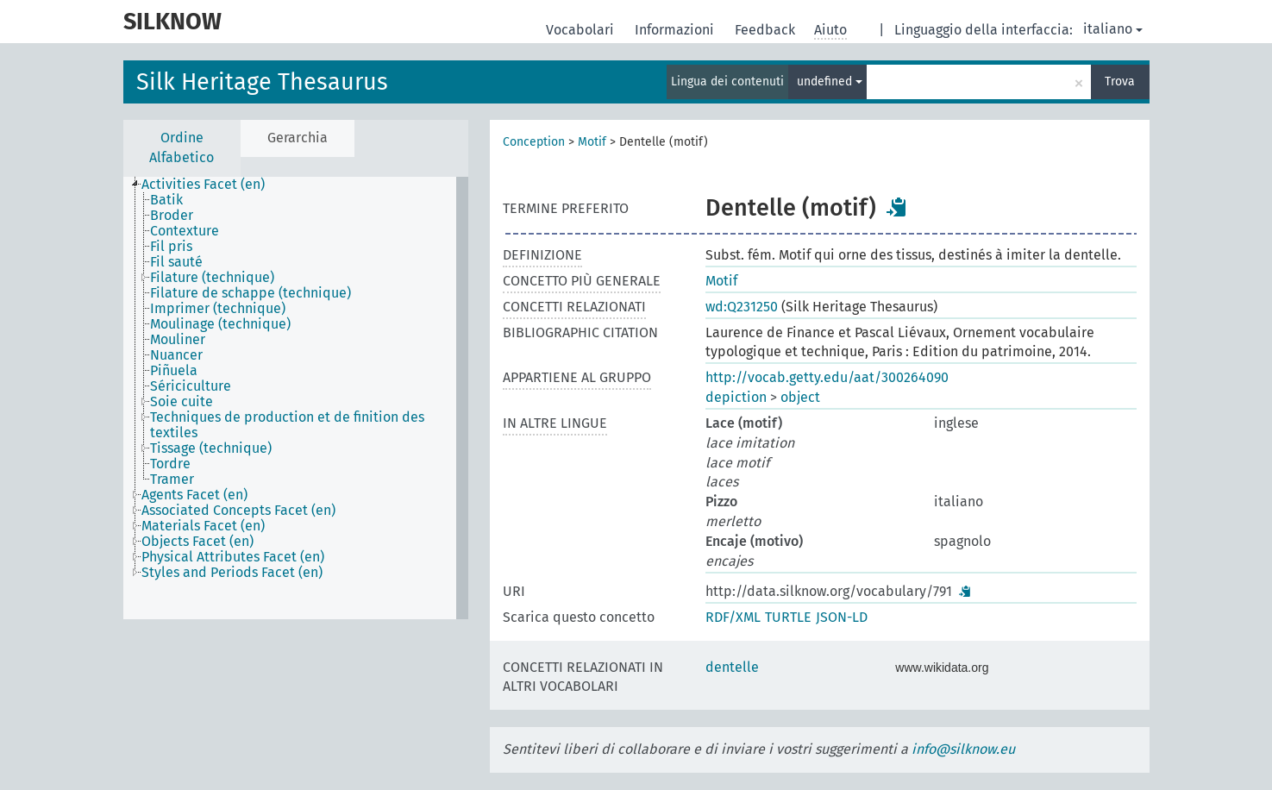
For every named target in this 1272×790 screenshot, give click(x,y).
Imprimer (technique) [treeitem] (217, 309)
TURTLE (788, 617)
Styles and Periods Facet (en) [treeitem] (232, 572)
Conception (534, 142)
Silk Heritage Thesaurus (262, 82)
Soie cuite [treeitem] (181, 402)
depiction (736, 397)
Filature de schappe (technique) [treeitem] (250, 293)
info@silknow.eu (963, 749)
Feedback (767, 30)
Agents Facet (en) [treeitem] (194, 495)
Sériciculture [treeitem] (190, 386)
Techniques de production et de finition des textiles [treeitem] (287, 425)
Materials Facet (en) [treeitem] (203, 526)
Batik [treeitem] (166, 200)
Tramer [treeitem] (172, 479)
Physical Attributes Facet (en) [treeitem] (232, 557)
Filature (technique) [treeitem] (212, 277)
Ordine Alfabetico (181, 147)
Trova (1120, 81)
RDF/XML (733, 617)
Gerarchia (297, 137)
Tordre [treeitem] (170, 464)
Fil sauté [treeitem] (176, 262)
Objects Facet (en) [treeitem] (197, 541)
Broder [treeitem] (171, 215)
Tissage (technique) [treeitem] (211, 448)
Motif (592, 142)
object (800, 397)
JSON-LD (842, 617)
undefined (829, 81)
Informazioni (676, 30)
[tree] (295, 398)
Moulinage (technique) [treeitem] (220, 324)
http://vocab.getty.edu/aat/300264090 (827, 377)
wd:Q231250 (741, 306)
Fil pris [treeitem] (171, 246)
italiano (1113, 29)
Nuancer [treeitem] (176, 355)
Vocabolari (581, 30)
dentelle (732, 667)
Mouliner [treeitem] (177, 340)
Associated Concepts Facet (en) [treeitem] (238, 510)
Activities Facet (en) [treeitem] (203, 184)
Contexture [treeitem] (184, 231)
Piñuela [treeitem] (173, 371)
